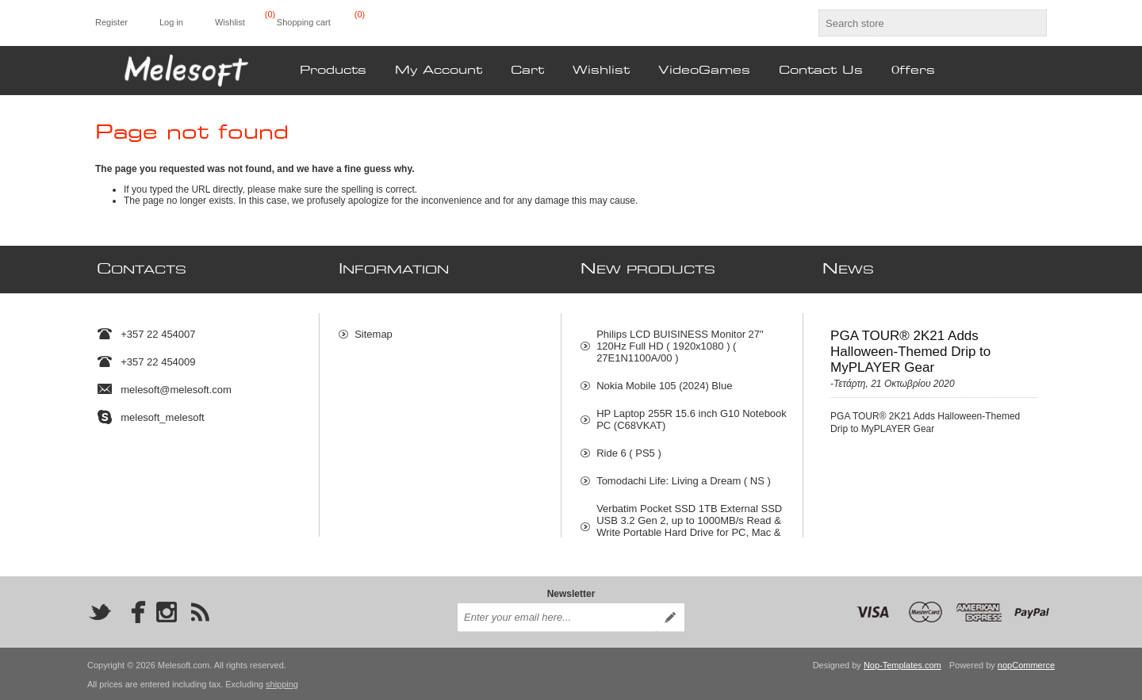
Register (111, 22)
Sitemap (373, 327)
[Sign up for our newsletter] (557, 616)
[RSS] (200, 610)
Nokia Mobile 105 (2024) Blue (664, 378)
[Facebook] (133, 610)
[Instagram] (166, 610)
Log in (171, 22)
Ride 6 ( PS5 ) (628, 446)
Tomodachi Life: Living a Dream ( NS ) (683, 474)
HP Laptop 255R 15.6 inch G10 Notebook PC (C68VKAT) (691, 412)
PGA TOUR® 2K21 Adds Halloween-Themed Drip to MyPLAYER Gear (910, 344)
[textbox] (918, 23)
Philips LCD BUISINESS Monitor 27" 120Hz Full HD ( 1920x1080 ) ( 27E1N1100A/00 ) (680, 339)
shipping (282, 682)
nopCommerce (1026, 663)
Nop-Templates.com (902, 663)
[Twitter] (100, 610)
